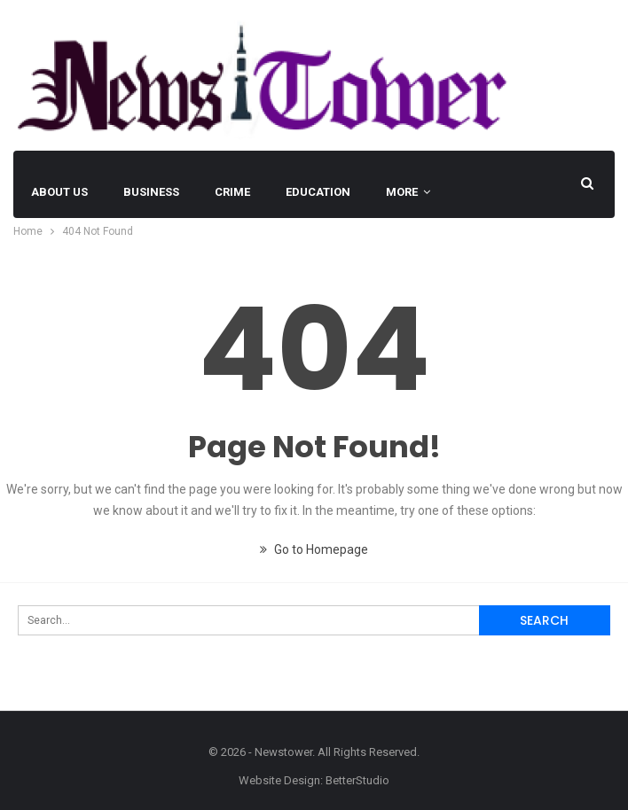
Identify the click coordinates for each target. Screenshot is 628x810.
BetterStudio (357, 780)
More (402, 192)
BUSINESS (151, 192)
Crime (232, 192)
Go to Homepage (314, 549)
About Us (59, 192)
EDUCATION (318, 192)
